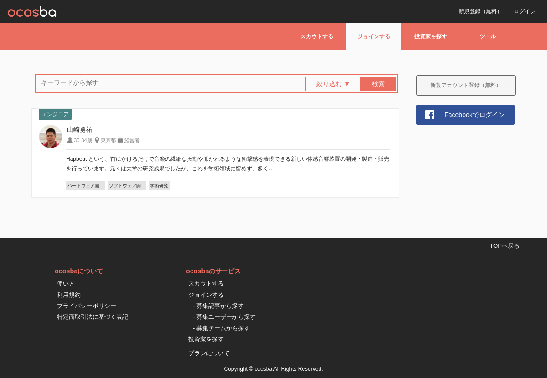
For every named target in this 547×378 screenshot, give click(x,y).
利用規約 (69, 294)
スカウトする (316, 36)
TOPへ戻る (505, 245)
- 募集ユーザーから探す (224, 316)
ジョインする (373, 36)
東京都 (108, 140)
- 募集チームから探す (221, 328)
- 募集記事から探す (218, 305)
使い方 (66, 283)
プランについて (209, 353)
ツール (488, 36)
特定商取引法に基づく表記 (92, 316)
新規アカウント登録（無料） (465, 85)
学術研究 (159, 185)
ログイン (525, 11)
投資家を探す (430, 36)
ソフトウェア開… (127, 185)
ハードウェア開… (85, 185)
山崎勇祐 (80, 129)
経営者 (131, 140)
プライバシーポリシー (86, 305)
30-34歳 (83, 140)
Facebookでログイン (474, 114)
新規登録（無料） (480, 11)
